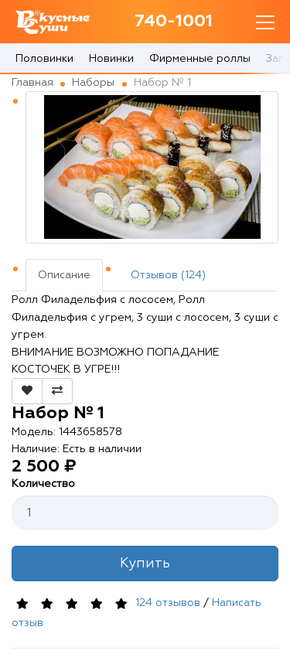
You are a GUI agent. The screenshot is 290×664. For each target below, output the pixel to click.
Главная (32, 82)
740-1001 (174, 21)
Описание (64, 275)
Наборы (93, 82)
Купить (145, 563)
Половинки (44, 58)
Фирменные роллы (200, 58)
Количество (43, 483)
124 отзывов (167, 603)
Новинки (111, 58)
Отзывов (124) (168, 275)
